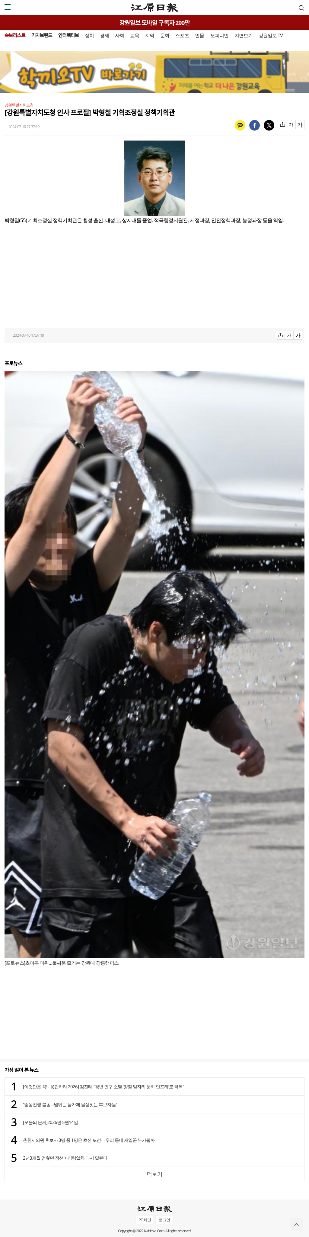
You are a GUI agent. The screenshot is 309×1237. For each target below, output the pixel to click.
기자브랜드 (41, 35)
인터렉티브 (68, 35)
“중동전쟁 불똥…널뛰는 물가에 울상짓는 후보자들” (70, 1104)
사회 (119, 35)
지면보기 (243, 35)
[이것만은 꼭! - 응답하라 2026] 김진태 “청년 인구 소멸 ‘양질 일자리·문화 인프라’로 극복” (103, 1086)
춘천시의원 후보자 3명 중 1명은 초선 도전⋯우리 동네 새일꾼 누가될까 (88, 1140)
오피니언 (219, 35)
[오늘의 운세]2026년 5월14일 (50, 1122)
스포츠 (182, 35)
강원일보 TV (271, 35)
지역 (149, 35)
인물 (199, 35)
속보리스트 (15, 35)
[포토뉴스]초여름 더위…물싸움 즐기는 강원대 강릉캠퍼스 (62, 963)
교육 (134, 35)
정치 (89, 35)
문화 (164, 35)
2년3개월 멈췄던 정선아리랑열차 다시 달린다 (65, 1158)
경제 (104, 35)
